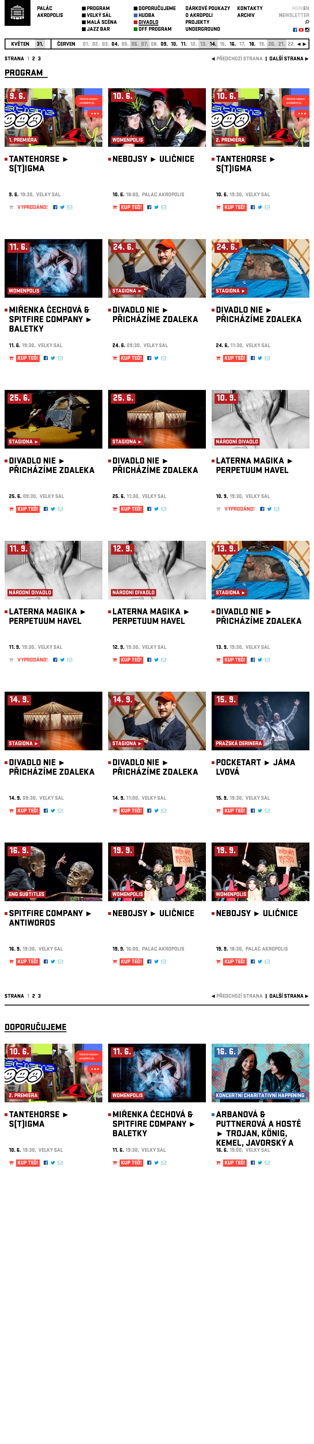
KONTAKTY (250, 9)
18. (252, 44)
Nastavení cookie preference (27, 1366)
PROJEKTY (197, 23)
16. (232, 44)
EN (306, 9)
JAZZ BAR (98, 29)
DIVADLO (148, 23)
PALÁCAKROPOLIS (50, 12)
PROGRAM (98, 9)
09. (164, 44)
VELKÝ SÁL (99, 16)
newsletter (294, 16)
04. (115, 44)
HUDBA (147, 16)
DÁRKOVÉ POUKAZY (207, 9)
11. (184, 44)
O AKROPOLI (199, 16)
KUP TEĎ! (131, 208)
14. (213, 44)
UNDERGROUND (202, 29)
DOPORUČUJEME (157, 9)
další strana (286, 59)
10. (174, 44)
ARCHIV (246, 16)
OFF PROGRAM (155, 29)
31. (40, 44)
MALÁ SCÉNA (102, 23)
